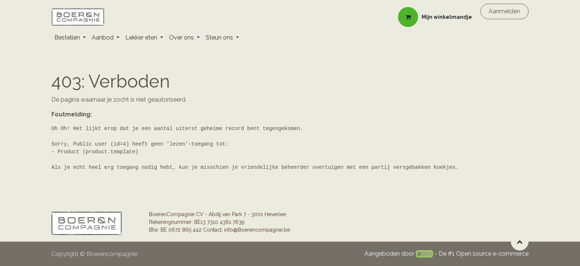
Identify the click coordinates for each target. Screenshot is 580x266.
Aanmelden (504, 11)
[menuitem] (70, 37)
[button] (520, 241)
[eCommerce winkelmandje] (435, 17)
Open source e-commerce (492, 253)
